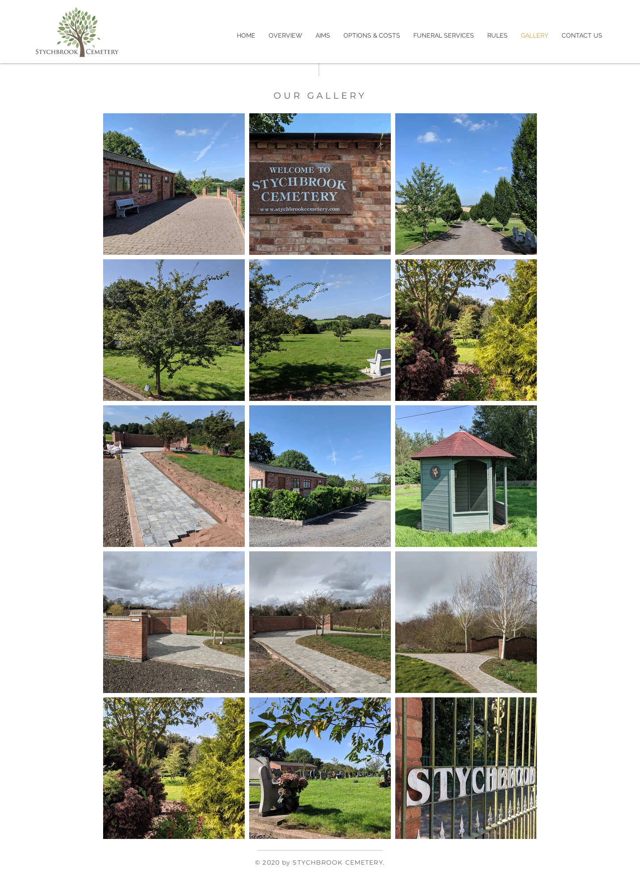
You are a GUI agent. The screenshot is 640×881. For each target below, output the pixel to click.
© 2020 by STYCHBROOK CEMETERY (318, 862)
